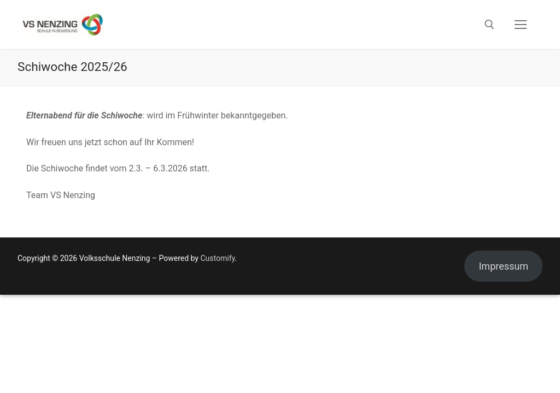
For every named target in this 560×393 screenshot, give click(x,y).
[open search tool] (489, 24)
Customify (217, 258)
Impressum (503, 266)
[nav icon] (520, 24)
